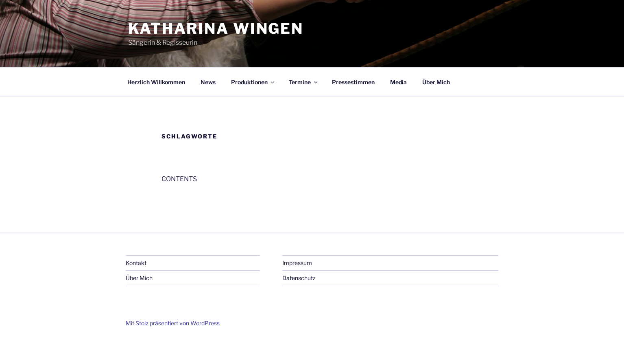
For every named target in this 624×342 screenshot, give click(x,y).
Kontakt (136, 262)
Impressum (297, 262)
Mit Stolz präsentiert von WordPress (173, 323)
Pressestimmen (353, 82)
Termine (304, 82)
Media (398, 82)
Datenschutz (299, 277)
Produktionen (253, 82)
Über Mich (436, 82)
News (208, 82)
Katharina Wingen (215, 28)
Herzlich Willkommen (156, 82)
